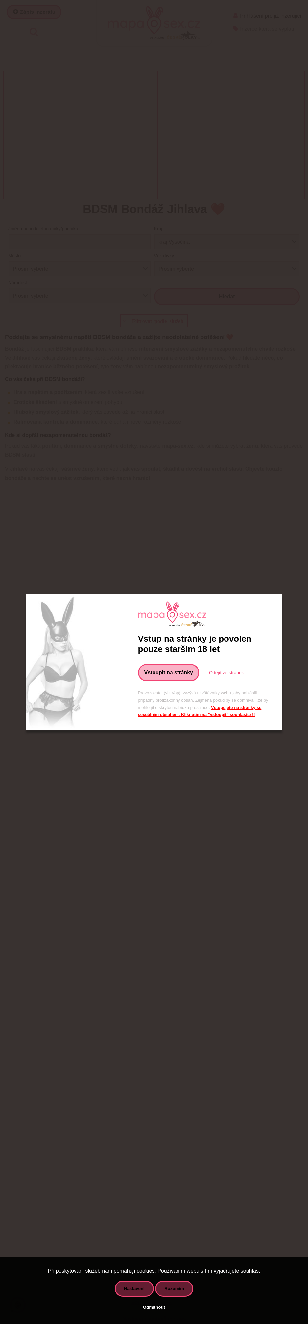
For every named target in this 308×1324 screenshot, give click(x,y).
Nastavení (134, 1288)
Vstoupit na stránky (168, 672)
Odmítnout (154, 1307)
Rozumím (174, 1288)
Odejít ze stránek (226, 672)
